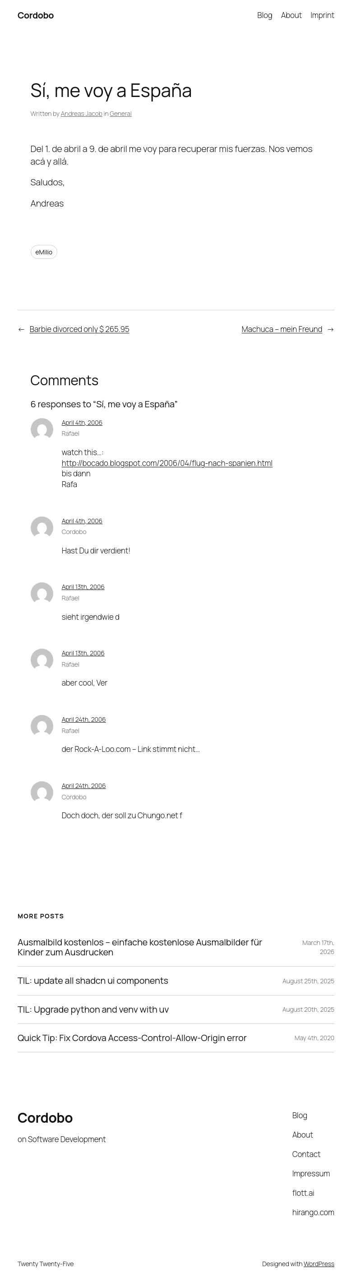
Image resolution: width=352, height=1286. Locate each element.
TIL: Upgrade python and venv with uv (93, 1009)
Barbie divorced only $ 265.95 (80, 329)
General (120, 113)
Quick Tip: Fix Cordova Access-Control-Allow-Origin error (132, 1038)
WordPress (319, 1263)
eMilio (44, 252)
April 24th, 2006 (84, 719)
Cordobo (36, 15)
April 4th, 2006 (82, 422)
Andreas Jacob (81, 113)
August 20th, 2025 (308, 1009)
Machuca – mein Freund (282, 329)
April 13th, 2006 (83, 586)
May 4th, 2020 (314, 1037)
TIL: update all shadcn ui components (93, 981)
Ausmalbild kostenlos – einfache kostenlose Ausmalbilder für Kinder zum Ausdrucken (140, 947)
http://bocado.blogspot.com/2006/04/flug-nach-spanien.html (167, 463)
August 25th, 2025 (308, 981)
